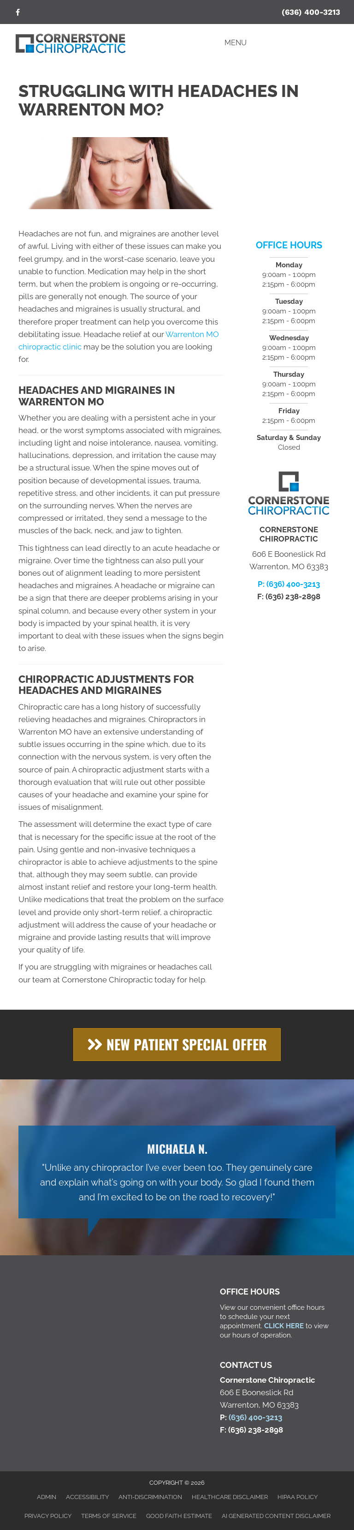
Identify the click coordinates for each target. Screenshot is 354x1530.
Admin (46, 1497)
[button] (177, 1044)
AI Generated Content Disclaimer (276, 1515)
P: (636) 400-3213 (289, 584)
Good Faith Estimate (179, 1515)
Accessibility (87, 1497)
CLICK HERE (284, 1326)
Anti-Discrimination (150, 1497)
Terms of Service (108, 1515)
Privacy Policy (47, 1515)
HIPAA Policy (297, 1497)
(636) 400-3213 (311, 12)
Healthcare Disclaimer (230, 1497)
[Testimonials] (177, 1172)
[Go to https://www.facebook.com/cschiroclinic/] (17, 13)
